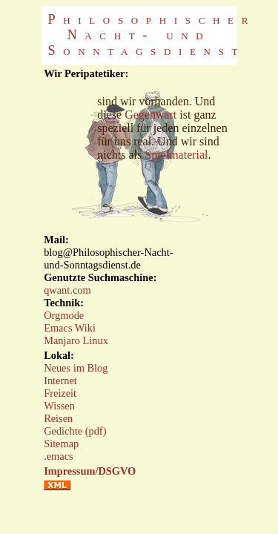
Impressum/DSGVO (90, 471)
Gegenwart (150, 114)
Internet (60, 380)
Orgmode (64, 315)
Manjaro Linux (76, 340)
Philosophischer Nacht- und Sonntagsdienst (152, 35)
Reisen (58, 418)
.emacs (58, 456)
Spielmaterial (176, 154)
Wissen (59, 406)
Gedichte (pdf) (75, 431)
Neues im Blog (75, 368)
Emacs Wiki (70, 328)
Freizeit (60, 393)
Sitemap (61, 443)
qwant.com (67, 290)
